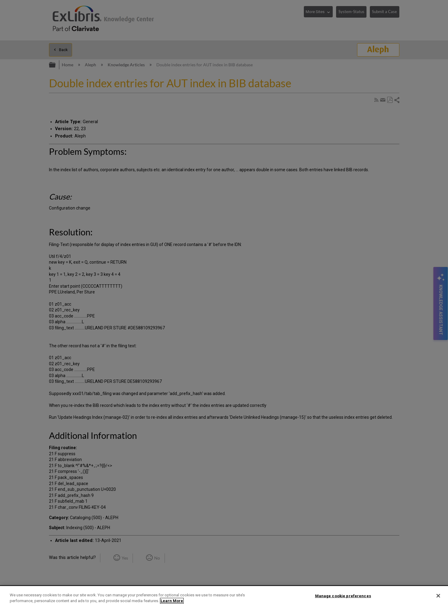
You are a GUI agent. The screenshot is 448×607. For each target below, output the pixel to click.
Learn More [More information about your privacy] (172, 600)
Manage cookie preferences (343, 596)
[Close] (438, 595)
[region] (224, 596)
